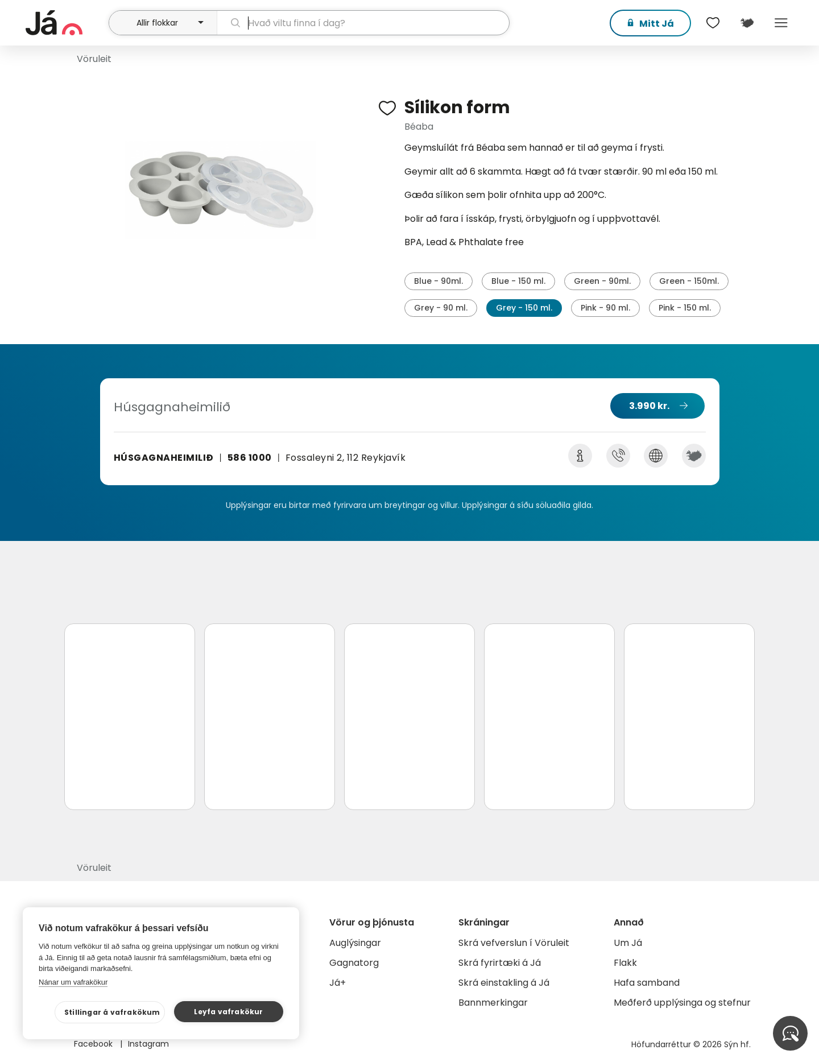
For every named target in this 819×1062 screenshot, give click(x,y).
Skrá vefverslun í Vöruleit (513, 942)
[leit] (363, 23)
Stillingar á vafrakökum (112, 1012)
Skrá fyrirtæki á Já (499, 962)
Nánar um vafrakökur (73, 982)
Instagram (148, 1043)
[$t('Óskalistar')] (712, 22)
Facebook (94, 1043)
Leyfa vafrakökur (228, 1011)
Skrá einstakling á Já (503, 982)
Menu (780, 22)
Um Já (628, 942)
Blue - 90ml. (438, 281)
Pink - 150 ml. (685, 307)
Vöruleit (94, 58)
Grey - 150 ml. (524, 307)
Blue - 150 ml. (518, 281)
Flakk (625, 962)
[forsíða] (66, 22)
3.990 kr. (649, 405)
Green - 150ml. (689, 281)
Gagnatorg (354, 962)
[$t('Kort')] (746, 22)
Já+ (337, 982)
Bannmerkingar (493, 1002)
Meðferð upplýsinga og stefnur (682, 1002)
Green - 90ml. (602, 281)
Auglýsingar (355, 942)
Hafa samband (647, 982)
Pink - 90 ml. (605, 307)
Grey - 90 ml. (441, 307)
